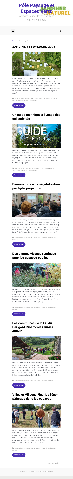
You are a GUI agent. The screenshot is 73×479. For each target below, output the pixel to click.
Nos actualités (39, 98)
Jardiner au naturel (30, 98)
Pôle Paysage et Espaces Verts (36, 8)
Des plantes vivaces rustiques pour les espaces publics (34, 255)
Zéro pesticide (33, 100)
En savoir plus (19, 105)
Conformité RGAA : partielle (37, 471)
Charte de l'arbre (19, 98)
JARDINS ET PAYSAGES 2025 (33, 47)
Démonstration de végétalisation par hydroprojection (36, 186)
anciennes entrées (53, 463)
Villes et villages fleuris (22, 100)
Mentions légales (24, 471)
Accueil (14, 41)
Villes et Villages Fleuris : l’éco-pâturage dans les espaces (35, 396)
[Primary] (13, 31)
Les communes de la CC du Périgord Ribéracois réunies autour (32, 327)
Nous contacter (49, 471)
